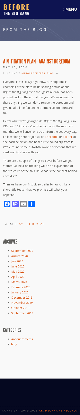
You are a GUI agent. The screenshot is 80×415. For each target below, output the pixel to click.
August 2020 (19, 256)
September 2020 (22, 251)
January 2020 (19, 292)
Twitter (67, 137)
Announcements (33, 73)
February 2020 (20, 287)
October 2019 (20, 308)
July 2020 (17, 261)
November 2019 (22, 303)
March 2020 (19, 282)
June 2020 (17, 266)
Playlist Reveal (30, 224)
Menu (70, 9)
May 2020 (17, 271)
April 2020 (17, 277)
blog (50, 73)
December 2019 (22, 297)
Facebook (51, 137)
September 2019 (22, 313)
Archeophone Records (58, 410)
